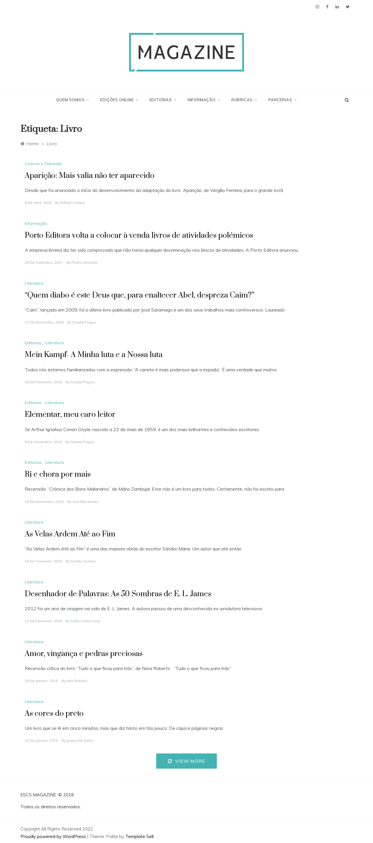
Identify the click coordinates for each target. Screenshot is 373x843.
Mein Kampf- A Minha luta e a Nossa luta (94, 355)
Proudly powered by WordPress (53, 836)
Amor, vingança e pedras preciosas (83, 654)
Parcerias (282, 100)
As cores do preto (54, 713)
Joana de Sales (79, 740)
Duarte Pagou (84, 322)
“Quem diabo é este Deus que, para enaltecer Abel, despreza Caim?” (139, 295)
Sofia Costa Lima (85, 621)
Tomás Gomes (83, 561)
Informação (204, 100)
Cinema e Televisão (43, 163)
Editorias (162, 100)
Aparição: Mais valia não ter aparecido (89, 176)
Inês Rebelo (76, 680)
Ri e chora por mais (58, 474)
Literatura (34, 283)
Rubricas (244, 100)
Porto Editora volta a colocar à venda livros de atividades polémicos (139, 235)
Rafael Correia (72, 202)
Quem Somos (72, 100)
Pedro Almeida (84, 262)
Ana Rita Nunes (85, 501)
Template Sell (139, 836)
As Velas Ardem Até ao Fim (70, 534)
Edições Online (119, 100)
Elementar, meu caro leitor (70, 414)
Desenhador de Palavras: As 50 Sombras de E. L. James (118, 594)
